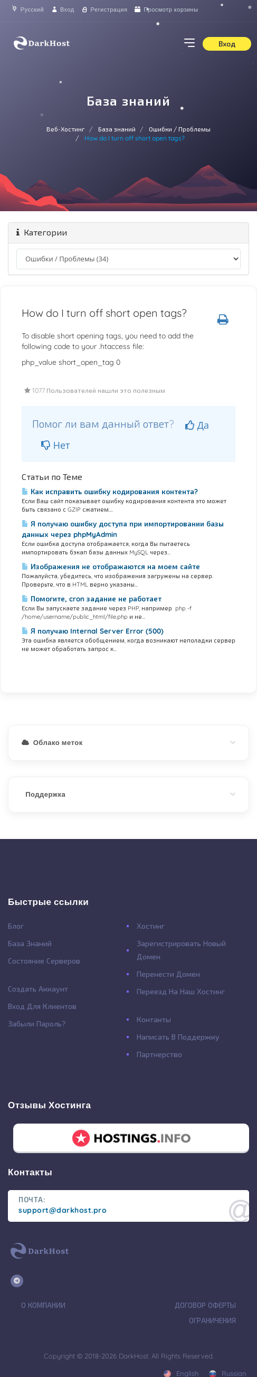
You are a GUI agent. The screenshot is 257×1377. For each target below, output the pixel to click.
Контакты (154, 1019)
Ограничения (212, 1320)
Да (197, 425)
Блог (16, 926)
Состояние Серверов (44, 961)
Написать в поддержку (178, 1037)
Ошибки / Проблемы (180, 129)
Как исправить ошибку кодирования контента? (110, 491)
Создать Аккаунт (38, 989)
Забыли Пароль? (36, 1024)
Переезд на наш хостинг (181, 991)
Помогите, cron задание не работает (91, 599)
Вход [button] (226, 44)
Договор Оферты (205, 1305)
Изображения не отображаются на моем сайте (111, 566)
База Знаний (30, 943)
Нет (55, 445)
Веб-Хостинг (65, 129)
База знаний (117, 129)
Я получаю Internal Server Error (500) (93, 631)
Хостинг (151, 926)
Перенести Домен (168, 974)
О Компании (43, 1305)
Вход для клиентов (42, 1006)
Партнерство (159, 1054)
